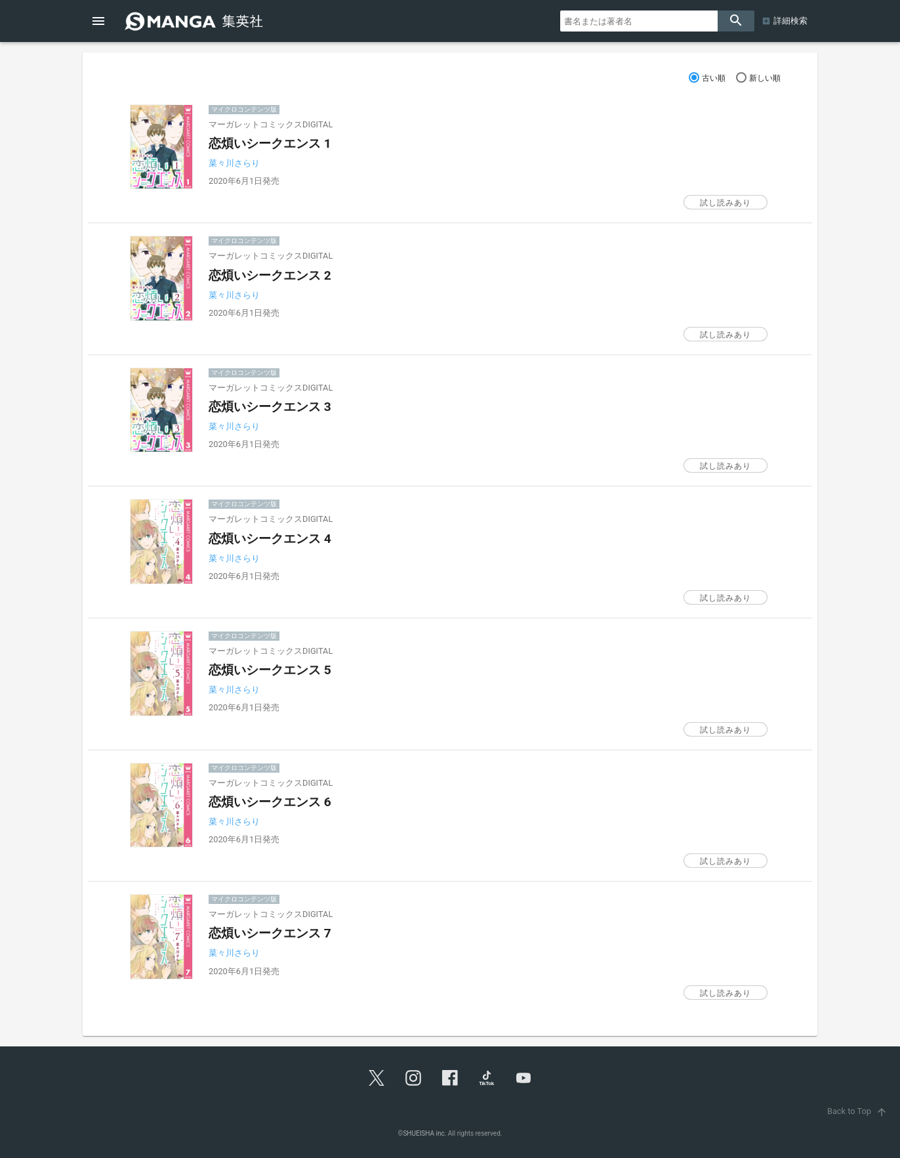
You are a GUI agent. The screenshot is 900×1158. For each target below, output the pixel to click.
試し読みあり (725, 202)
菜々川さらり (234, 163)
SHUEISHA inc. (424, 1133)
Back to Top (858, 1111)
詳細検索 (790, 21)
